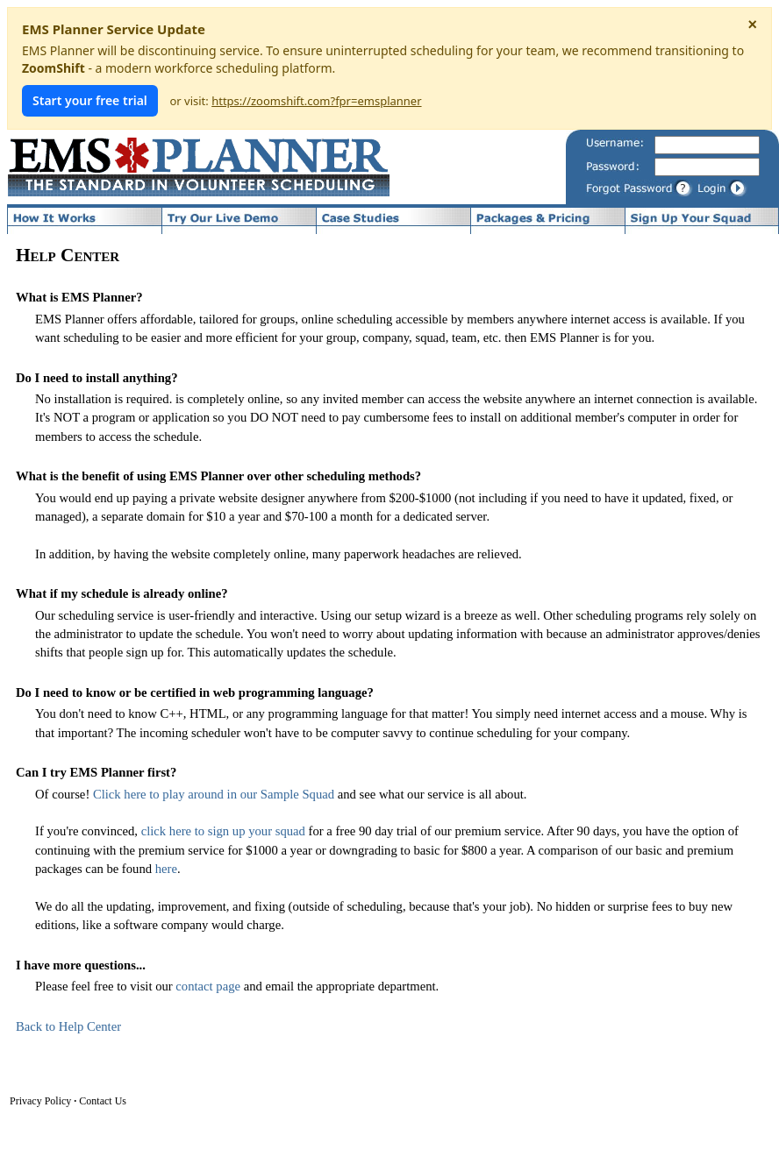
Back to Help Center (68, 1026)
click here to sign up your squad (223, 831)
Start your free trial (89, 100)
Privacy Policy (40, 1101)
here (166, 869)
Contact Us (102, 1101)
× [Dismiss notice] (752, 24)
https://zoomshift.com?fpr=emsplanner (316, 101)
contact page (207, 986)
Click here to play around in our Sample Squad (213, 794)
